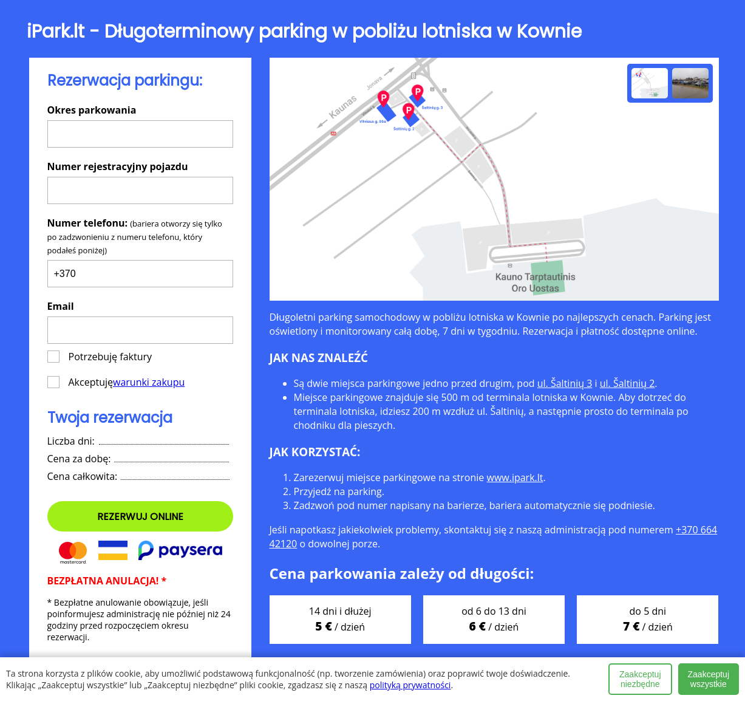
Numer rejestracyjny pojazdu (117, 166)
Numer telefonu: (134, 236)
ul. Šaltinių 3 (565, 383)
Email (60, 306)
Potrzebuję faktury (99, 356)
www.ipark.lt (514, 477)
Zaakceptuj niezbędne (640, 679)
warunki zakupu (149, 382)
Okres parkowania (92, 110)
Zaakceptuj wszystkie (708, 679)
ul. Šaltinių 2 (627, 383)
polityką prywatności (410, 685)
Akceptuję (116, 382)
